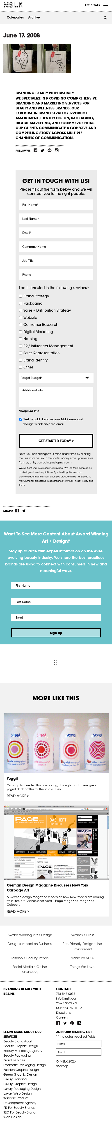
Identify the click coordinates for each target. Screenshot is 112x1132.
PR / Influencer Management (48, 346)
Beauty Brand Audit (17, 1041)
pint (50, 150)
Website (30, 317)
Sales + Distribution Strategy (47, 310)
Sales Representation (41, 353)
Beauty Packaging (17, 1055)
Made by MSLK (82, 958)
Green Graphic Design (20, 1074)
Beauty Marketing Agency (22, 1051)
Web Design (12, 1117)
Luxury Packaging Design (22, 1089)
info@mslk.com (67, 998)
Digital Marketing (38, 332)
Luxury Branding (15, 1079)
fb (36, 150)
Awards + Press (82, 935)
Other (28, 367)
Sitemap (62, 1066)
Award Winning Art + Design (29, 935)
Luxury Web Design (17, 1093)
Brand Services (14, 1060)
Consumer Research (40, 324)
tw (43, 150)
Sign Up (56, 633)
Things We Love (82, 967)
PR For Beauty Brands (19, 1108)
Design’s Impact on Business (30, 944)
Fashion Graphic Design (21, 1070)
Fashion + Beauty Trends (29, 958)
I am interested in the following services (54, 288)
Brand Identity (35, 360)
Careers (62, 1017)
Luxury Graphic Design (20, 1084)
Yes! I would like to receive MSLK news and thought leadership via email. (53, 421)
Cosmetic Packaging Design (24, 1065)
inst (57, 150)
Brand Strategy (36, 296)
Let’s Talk (93, 5)
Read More (16, 796)
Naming (30, 339)
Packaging (33, 303)
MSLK (20, 5)
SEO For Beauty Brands (20, 1112)
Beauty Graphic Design (20, 1046)
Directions (63, 1013)
